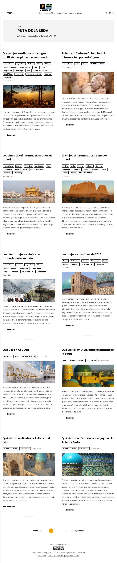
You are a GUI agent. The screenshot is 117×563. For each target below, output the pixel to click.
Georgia (77, 170)
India (17, 170)
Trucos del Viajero (34, 74)
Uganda (48, 74)
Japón (85, 261)
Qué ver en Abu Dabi (16, 350)
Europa (99, 166)
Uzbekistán (8, 77)
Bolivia (31, 64)
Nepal (65, 173)
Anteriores (37, 532)
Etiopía (89, 166)
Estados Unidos (10, 67)
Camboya (8, 170)
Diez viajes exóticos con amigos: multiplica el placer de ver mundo (29, 96)
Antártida (39, 166)
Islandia (95, 170)
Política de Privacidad (56, 557)
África (18, 166)
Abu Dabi (7, 357)
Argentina (20, 64)
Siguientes (79, 532)
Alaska (19, 265)
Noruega (19, 71)
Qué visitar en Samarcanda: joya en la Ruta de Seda (88, 465)
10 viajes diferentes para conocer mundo (88, 192)
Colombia (75, 261)
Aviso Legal (42, 557)
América (28, 166)
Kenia (42, 67)
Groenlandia (25, 67)
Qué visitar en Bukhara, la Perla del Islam (29, 465)
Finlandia (66, 170)
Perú (28, 71)
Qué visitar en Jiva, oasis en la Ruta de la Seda (88, 376)
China (47, 64)
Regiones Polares (11, 272)
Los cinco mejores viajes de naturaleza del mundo (29, 291)
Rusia (73, 173)
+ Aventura (8, 64)
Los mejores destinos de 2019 (81, 255)
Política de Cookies (72, 557)
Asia (77, 64)
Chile (39, 64)
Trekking (18, 173)
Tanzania (19, 74)
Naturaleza (36, 269)
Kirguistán (8, 71)
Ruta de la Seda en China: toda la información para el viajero (88, 83)
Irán (35, 67)
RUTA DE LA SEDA (40, 71)
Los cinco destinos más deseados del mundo (29, 192)
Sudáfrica (8, 74)
